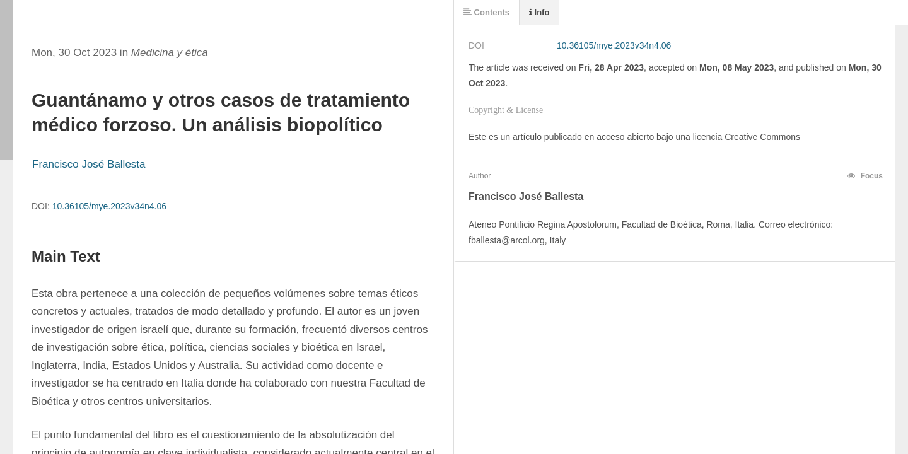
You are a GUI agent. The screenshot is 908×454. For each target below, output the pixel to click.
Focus (865, 176)
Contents (486, 12)
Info (539, 12)
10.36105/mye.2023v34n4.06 (109, 206)
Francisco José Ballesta (89, 164)
